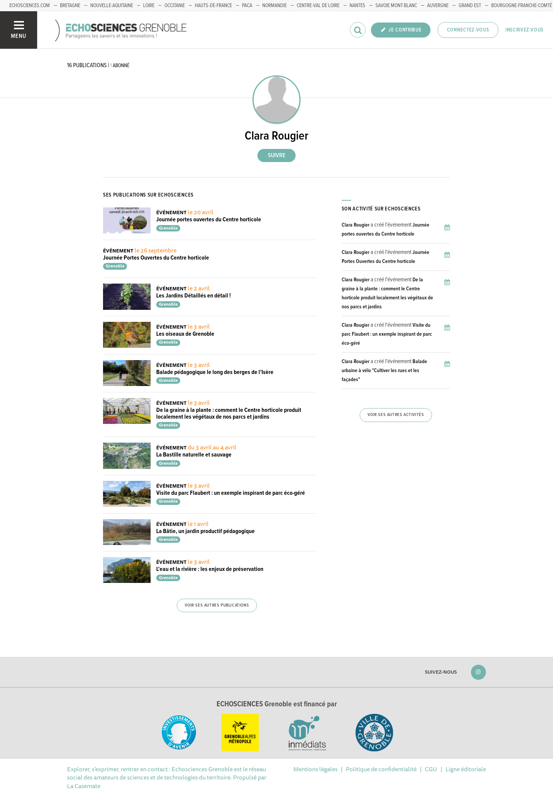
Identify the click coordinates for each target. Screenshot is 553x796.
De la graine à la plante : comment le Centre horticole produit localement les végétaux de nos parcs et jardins (228, 413)
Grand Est (470, 5)
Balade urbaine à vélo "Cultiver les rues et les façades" (384, 370)
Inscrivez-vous (524, 30)
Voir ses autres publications (217, 605)
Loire (148, 5)
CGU (431, 769)
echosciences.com (29, 5)
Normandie (274, 5)
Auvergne (437, 5)
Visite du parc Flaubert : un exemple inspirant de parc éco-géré (230, 493)
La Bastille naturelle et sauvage (194, 455)
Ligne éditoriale (465, 769)
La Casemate (83, 786)
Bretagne (70, 5)
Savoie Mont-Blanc (396, 5)
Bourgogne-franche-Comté (521, 5)
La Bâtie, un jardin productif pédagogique (205, 531)
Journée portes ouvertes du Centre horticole (208, 220)
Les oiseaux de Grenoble (185, 334)
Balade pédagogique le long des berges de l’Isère (215, 372)
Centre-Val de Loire (318, 5)
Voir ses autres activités (396, 415)
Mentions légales (315, 769)
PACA (247, 5)
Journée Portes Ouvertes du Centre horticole (156, 258)
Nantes (357, 5)
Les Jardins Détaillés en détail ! (193, 296)
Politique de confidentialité (381, 769)
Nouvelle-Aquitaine (111, 5)
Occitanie (174, 5)
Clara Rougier (355, 225)
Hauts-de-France (213, 5)
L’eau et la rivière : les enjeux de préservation (209, 569)
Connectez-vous (468, 30)
